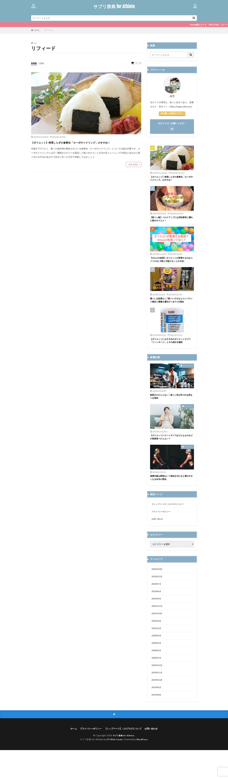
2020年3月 (157, 666)
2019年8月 (157, 721)
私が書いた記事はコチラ (171, 113)
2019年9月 (157, 714)
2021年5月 (157, 651)
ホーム (66, 756)
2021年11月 (158, 627)
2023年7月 (157, 603)
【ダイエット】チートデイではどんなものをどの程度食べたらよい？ (171, 453)
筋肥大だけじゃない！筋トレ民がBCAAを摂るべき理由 (172, 411)
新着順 (34, 63)
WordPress (143, 767)
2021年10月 (158, 635)
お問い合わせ (158, 537)
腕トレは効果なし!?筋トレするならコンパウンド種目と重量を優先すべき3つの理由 (172, 308)
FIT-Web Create (114, 767)
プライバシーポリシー (162, 529)
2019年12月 (158, 690)
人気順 (42, 63)
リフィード (48, 30)
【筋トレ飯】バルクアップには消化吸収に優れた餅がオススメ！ (171, 220)
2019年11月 (158, 698)
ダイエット (189, 421)
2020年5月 (157, 658)
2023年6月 (157, 611)
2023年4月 (157, 619)
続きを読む (133, 170)
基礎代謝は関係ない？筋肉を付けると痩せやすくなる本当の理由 (171, 494)
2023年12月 (158, 595)
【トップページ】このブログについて (170, 521)
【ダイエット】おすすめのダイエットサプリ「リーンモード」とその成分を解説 (171, 353)
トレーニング (188, 380)
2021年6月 (157, 643)
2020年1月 (157, 682)
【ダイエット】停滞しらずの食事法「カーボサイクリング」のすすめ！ (85, 145)
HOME (36, 30)
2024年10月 (158, 588)
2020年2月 (157, 674)
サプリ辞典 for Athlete (114, 6)
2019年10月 (158, 706)
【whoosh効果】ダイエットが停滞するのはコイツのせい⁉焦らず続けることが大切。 (171, 263)
